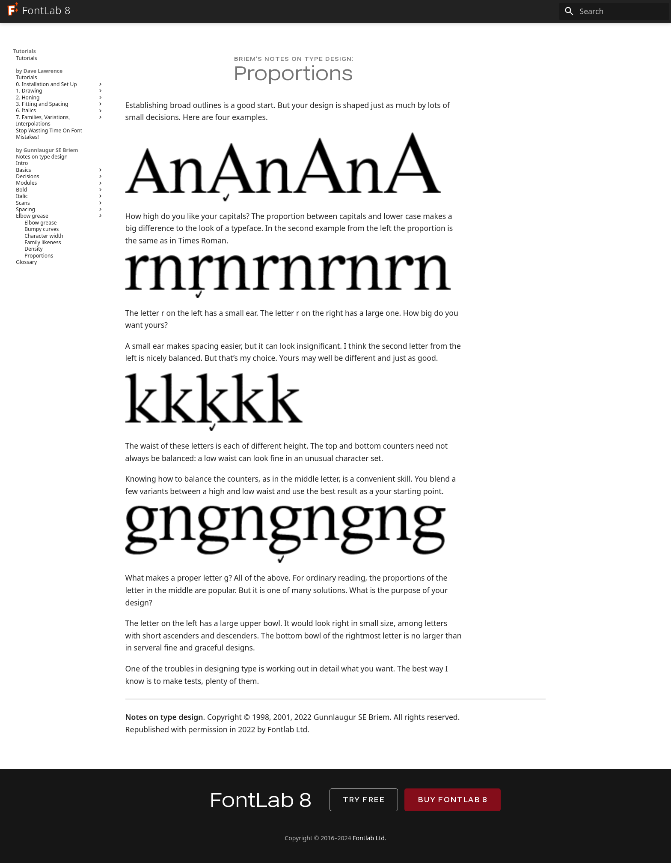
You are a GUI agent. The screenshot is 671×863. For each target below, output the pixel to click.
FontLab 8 (196, 33)
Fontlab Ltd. (369, 838)
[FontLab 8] (12, 10)
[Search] (614, 11)
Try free (364, 799)
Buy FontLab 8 (452, 799)
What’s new (249, 33)
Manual (299, 33)
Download (450, 33)
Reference (398, 33)
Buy (489, 33)
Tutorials (345, 33)
